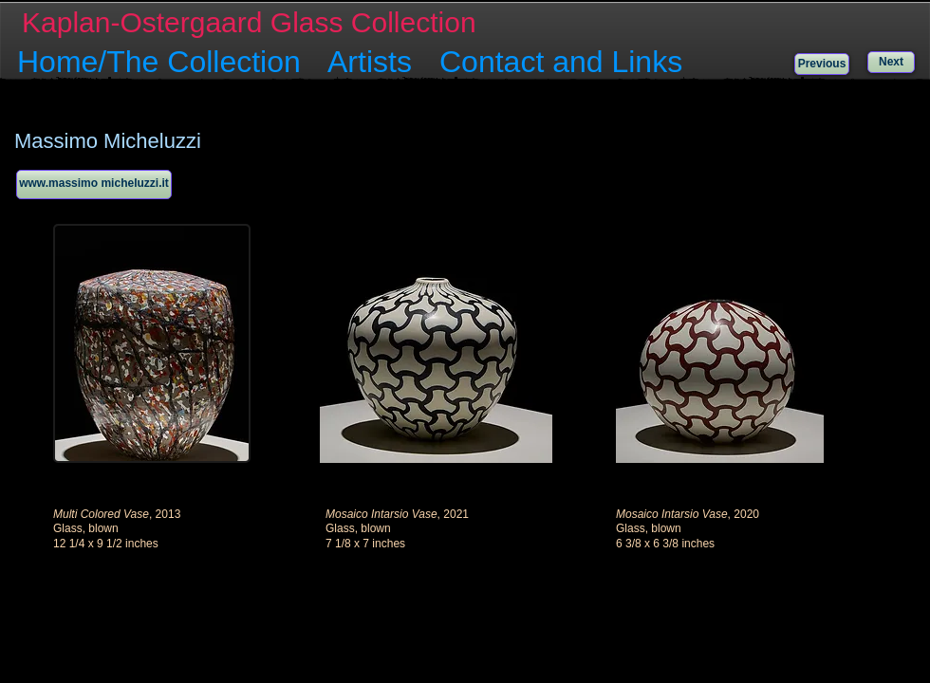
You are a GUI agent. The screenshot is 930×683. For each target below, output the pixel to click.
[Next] (891, 62)
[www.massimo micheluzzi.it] (94, 184)
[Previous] (821, 64)
